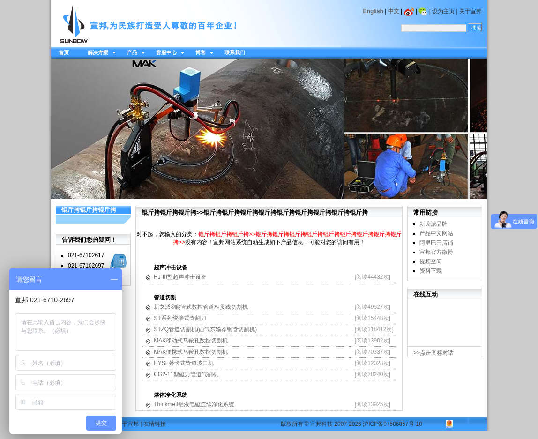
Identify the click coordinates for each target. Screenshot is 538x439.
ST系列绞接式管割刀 (180, 318)
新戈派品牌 (433, 224)
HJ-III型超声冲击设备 (180, 277)
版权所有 (292, 424)
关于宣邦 (470, 11)
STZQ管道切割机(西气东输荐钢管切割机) (205, 329)
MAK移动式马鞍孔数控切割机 (191, 340)
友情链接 (154, 424)
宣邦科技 (321, 424)
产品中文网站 (436, 233)
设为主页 (443, 11)
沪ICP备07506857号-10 (392, 424)
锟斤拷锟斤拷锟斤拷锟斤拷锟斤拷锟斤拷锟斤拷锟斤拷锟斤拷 (285, 212)
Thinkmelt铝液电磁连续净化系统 (194, 404)
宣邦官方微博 (436, 252)
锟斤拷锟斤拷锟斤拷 (88, 209)
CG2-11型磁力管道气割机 (186, 374)
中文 (393, 11)
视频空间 (430, 261)
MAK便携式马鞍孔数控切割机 (191, 352)
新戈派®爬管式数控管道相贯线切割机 (201, 307)
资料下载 (430, 271)
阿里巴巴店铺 (436, 242)
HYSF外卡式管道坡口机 (184, 363)
